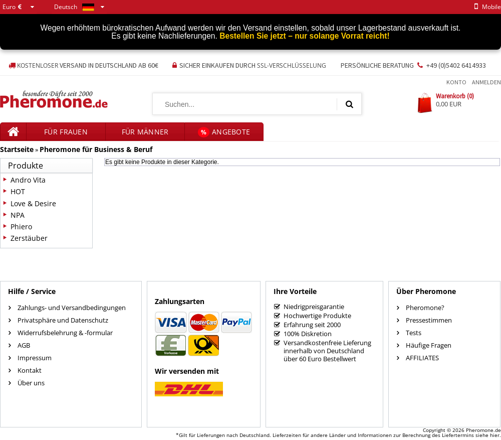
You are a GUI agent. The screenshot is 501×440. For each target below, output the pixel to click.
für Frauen (66, 131)
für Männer (145, 131)
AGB (24, 345)
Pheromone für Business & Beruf (96, 149)
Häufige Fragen (428, 345)
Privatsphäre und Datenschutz (63, 320)
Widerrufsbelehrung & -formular (65, 332)
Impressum (35, 357)
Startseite (17, 149)
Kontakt (30, 370)
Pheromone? (425, 307)
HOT (18, 191)
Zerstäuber (29, 238)
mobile (486, 7)
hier (494, 434)
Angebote (224, 132)
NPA (18, 215)
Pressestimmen (429, 320)
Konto (456, 82)
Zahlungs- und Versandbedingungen (72, 307)
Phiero (21, 226)
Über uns (31, 382)
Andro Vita (28, 180)
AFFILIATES (422, 357)
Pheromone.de (483, 429)
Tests (413, 332)
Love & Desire (33, 203)
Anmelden (486, 82)
